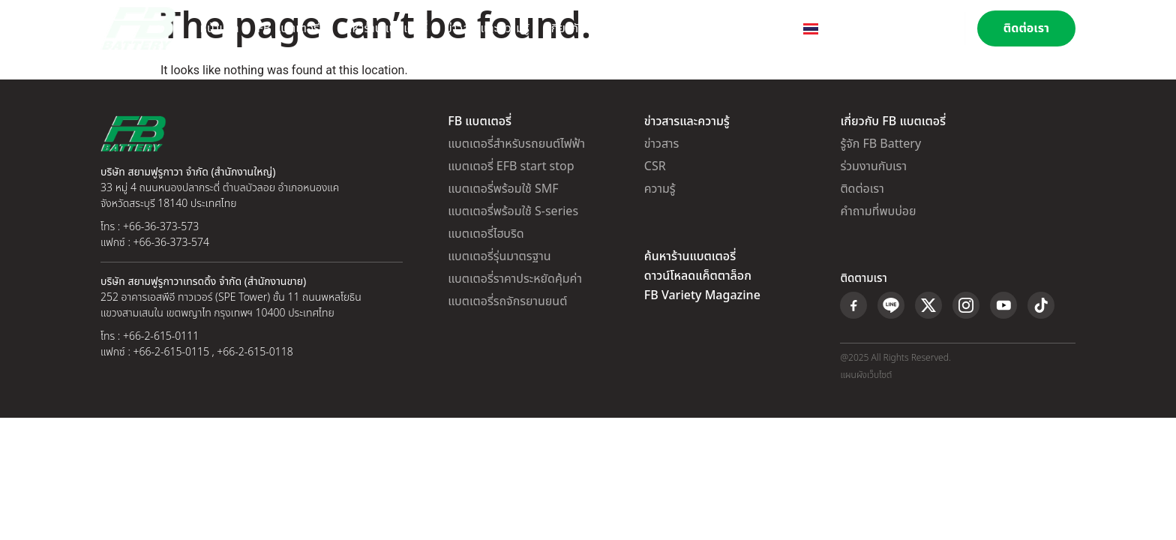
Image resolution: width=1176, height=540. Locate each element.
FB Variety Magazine (702, 295)
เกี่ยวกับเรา (574, 29)
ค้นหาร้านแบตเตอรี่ (383, 29)
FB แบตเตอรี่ (288, 29)
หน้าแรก (219, 29)
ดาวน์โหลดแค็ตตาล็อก (698, 276)
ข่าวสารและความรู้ (488, 29)
